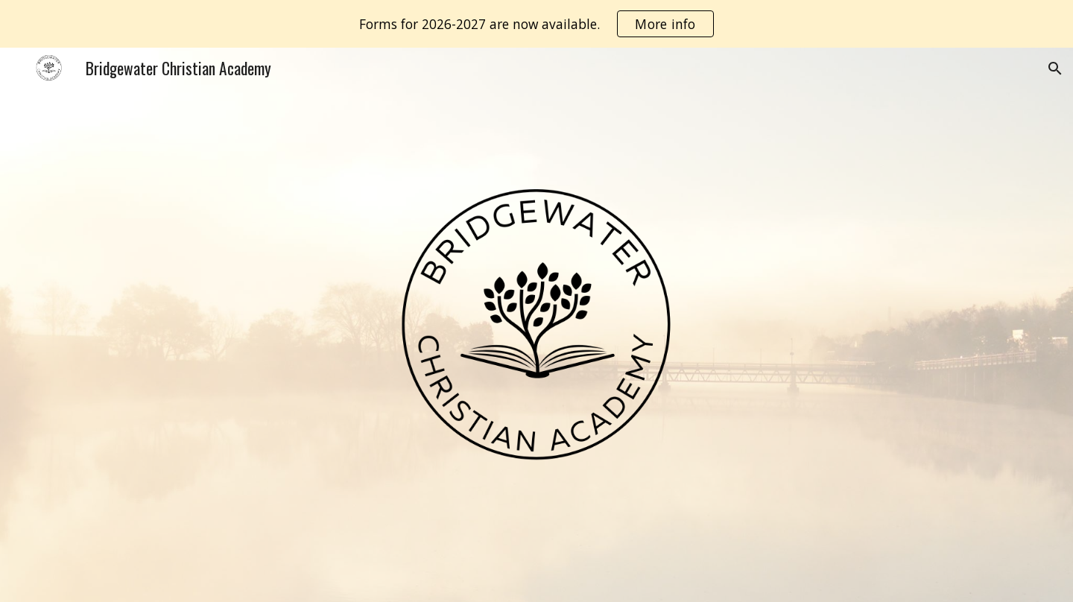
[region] (536, 24)
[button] (1055, 68)
